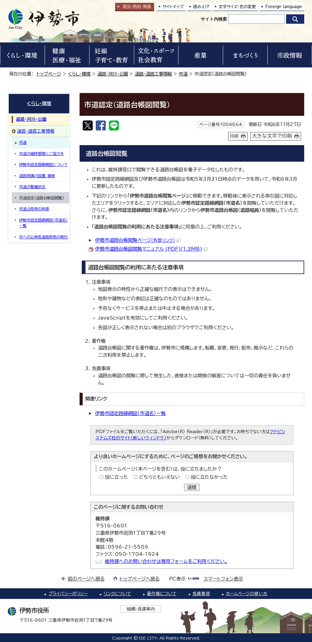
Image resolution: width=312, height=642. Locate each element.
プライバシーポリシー (68, 593)
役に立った (116, 477)
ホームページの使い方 (246, 593)
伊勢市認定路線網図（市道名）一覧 (130, 413)
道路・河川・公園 (112, 73)
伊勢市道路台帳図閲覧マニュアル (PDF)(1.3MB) (151, 249)
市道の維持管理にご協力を (41, 153)
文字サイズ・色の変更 (237, 7)
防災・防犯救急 (137, 7)
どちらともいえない (159, 477)
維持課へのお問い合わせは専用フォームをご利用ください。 (166, 561)
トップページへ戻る (139, 578)
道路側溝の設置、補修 (37, 176)
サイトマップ (173, 7)
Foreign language (283, 7)
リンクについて (117, 593)
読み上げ (201, 7)
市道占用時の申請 (34, 209)
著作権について (162, 593)
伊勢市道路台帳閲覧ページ (137, 240)
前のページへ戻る (86, 578)
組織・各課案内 (141, 609)
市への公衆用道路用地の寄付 (43, 237)
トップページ (49, 73)
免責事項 (201, 593)
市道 (183, 73)
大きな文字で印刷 (272, 135)
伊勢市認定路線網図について (43, 164)
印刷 (234, 136)
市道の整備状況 (32, 187)
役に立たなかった (209, 477)
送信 (192, 487)
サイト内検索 (214, 19)
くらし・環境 (79, 73)
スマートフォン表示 (223, 578)
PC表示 (177, 578)
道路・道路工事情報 (153, 73)
